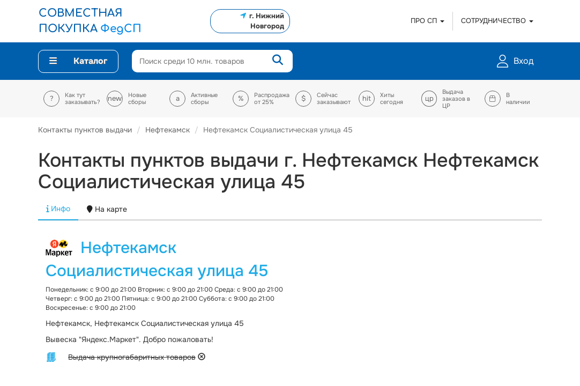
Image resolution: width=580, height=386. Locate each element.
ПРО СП (427, 20)
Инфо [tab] (58, 208)
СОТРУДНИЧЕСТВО (497, 20)
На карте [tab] (107, 209)
